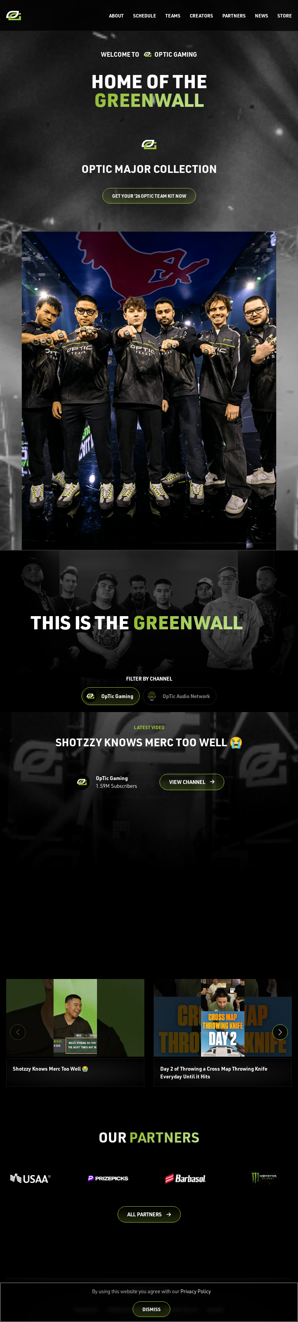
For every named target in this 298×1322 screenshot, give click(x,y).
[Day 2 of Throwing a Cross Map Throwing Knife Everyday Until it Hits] (223, 1033)
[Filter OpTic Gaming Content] (110, 696)
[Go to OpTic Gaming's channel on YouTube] (191, 782)
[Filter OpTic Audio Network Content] (180, 696)
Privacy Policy (195, 1291)
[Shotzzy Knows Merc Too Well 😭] (75, 1033)
